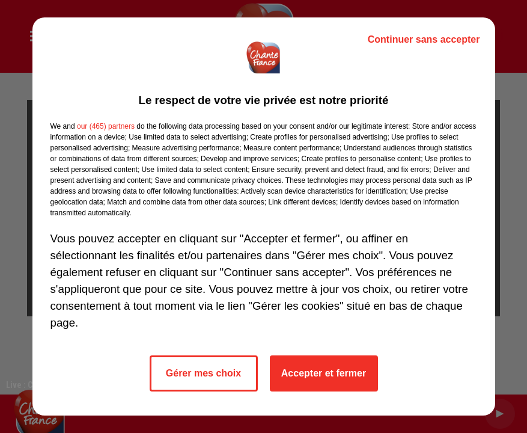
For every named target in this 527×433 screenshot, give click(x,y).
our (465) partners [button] (106, 126)
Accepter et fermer (323, 373)
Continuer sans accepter (424, 39)
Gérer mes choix (203, 373)
